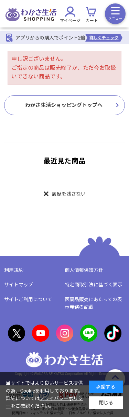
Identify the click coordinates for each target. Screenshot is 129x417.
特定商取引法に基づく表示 (93, 284)
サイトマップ (18, 284)
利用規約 (13, 270)
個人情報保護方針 (84, 270)
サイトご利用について (28, 299)
